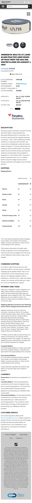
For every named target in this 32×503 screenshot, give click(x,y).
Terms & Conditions (10, 434)
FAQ (11, 438)
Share (11, 108)
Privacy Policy (23, 434)
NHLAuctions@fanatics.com (9, 418)
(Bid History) (22, 84)
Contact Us (19, 438)
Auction (18, 105)
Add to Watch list (16, 74)
